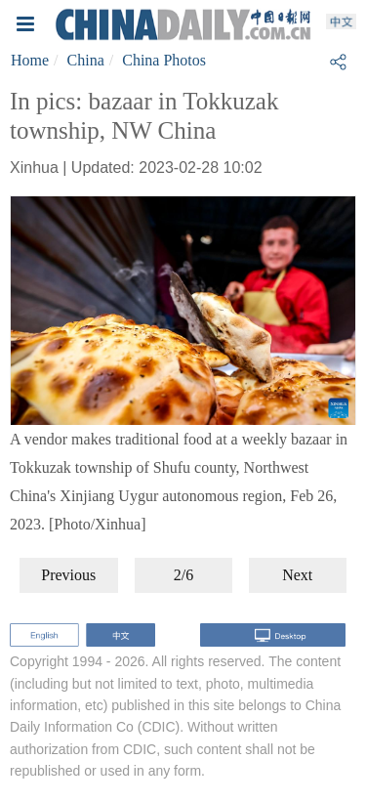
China (85, 60)
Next (297, 575)
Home (30, 60)
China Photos (164, 60)
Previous (68, 575)
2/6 (183, 575)
